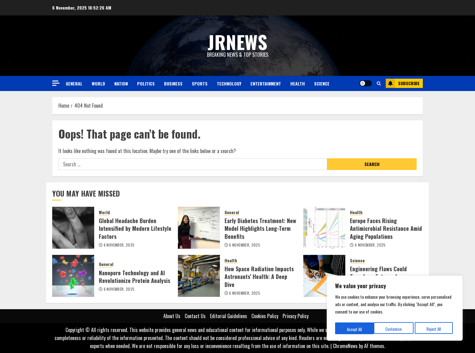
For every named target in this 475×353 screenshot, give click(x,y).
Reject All (395, 329)
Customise (354, 329)
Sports (200, 83)
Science (322, 83)
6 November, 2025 (119, 245)
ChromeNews (345, 346)
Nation (121, 83)
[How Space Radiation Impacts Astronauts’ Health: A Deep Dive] (199, 276)
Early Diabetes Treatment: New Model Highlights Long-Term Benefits (260, 228)
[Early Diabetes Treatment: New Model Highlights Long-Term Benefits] (199, 228)
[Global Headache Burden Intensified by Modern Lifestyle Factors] (73, 228)
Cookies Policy (264, 316)
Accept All (435, 329)
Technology (229, 83)
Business (173, 83)
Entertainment (265, 83)
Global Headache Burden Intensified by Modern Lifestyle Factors (135, 228)
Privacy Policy (296, 316)
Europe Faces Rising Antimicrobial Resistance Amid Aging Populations (386, 228)
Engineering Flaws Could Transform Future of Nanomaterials (378, 276)
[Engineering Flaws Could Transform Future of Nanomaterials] (324, 276)
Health (297, 83)
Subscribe (403, 83)
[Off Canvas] (56, 83)
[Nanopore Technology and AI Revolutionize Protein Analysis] (73, 276)
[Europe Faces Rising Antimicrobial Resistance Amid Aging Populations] (324, 228)
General (74, 83)
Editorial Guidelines (228, 316)
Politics (146, 83)
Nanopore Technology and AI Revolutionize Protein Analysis (134, 276)
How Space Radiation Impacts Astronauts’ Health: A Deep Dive (259, 276)
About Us (171, 316)
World (98, 83)
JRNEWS (237, 41)
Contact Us (195, 316)
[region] (395, 309)
